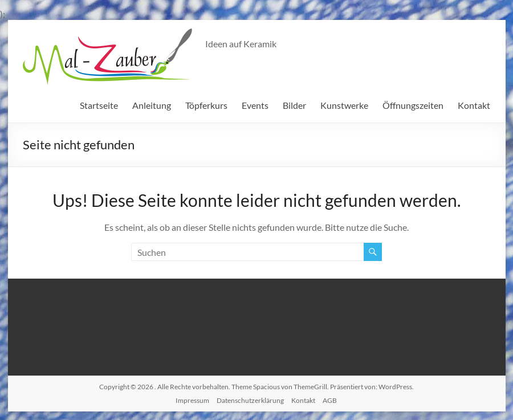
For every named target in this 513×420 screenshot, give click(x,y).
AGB (330, 400)
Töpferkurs (206, 105)
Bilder (294, 105)
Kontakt (474, 105)
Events (255, 105)
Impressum (192, 400)
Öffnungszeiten (412, 105)
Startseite (99, 105)
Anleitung (151, 105)
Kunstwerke (344, 105)
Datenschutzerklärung (250, 400)
